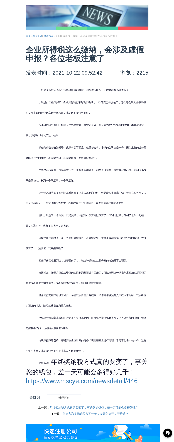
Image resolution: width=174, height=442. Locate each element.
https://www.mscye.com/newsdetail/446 (82, 381)
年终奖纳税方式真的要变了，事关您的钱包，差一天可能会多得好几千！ (95, 407)
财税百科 (49, 36)
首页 (28, 36)
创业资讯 (37, 36)
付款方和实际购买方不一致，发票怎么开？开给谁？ (95, 413)
